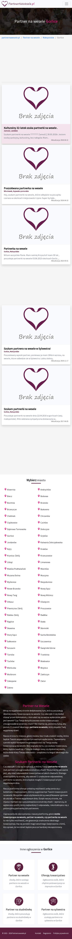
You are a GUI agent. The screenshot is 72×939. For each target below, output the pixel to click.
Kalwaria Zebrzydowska (51, 542)
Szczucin (11, 648)
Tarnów (10, 654)
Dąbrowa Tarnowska (16, 529)
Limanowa (45, 562)
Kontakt (38, 933)
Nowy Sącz (45, 588)
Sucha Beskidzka (48, 634)
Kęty (9, 549)
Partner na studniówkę (19, 909)
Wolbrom (11, 674)
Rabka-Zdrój (13, 615)
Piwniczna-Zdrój (14, 608)
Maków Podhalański (16, 568)
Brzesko (44, 502)
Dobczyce (44, 529)
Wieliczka (11, 667)
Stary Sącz (12, 634)
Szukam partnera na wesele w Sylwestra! (27, 348)
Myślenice (11, 582)
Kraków (44, 549)
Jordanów (11, 542)
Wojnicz (44, 667)
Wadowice (45, 661)
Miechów (44, 568)
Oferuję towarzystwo (53, 875)
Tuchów (10, 661)
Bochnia (11, 502)
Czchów (44, 522)
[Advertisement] (36, 60)
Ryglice (10, 621)
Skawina (11, 628)
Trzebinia (44, 654)
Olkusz (10, 601)
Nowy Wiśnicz (46, 595)
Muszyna (44, 575)
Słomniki (44, 628)
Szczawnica (45, 641)
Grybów (44, 535)
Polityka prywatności (61, 933)
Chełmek (11, 516)
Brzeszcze (12, 509)
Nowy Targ (12, 595)
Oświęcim (44, 601)
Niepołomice (46, 582)
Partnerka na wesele (15, 248)
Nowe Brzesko (13, 588)
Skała (42, 621)
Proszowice (45, 608)
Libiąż (10, 562)
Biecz (9, 496)
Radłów (43, 615)
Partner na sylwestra (53, 909)
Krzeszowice (46, 555)
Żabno (10, 687)
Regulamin (47, 933)
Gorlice (10, 535)
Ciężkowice (12, 522)
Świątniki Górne (47, 648)
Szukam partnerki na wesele (20, 409)
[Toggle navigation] (66, 4)
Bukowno (44, 509)
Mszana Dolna (13, 575)
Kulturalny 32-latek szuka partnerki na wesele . (31, 128)
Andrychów (45, 489)
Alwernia (11, 489)
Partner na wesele (18, 875)
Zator (43, 681)
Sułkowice (11, 641)
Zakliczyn (44, 674)
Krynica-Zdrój (13, 555)
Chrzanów (45, 516)
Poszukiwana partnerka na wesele (23, 188)
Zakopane (11, 681)
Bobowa (44, 496)
